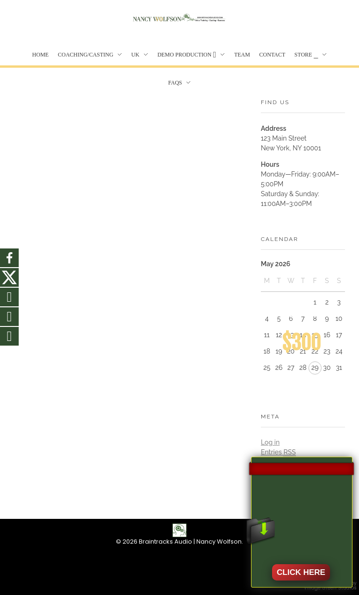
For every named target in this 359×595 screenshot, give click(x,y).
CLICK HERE (301, 572)
